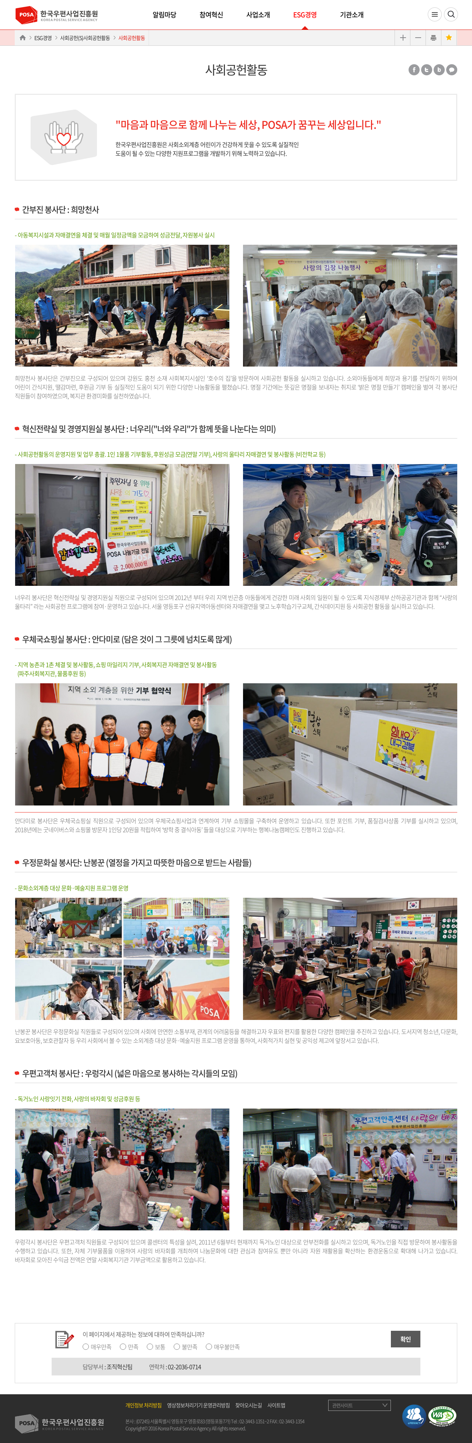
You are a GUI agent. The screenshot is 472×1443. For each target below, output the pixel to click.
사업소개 (258, 15)
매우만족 (101, 1346)
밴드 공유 (439, 69)
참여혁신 (211, 15)
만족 (133, 1346)
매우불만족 (227, 1346)
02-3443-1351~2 (254, 1421)
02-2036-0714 (184, 1366)
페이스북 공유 (414, 69)
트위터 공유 (426, 69)
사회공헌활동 (131, 37)
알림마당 (164, 15)
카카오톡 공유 (451, 69)
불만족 (189, 1346)
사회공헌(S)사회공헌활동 (85, 37)
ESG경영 (305, 15)
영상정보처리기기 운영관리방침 (198, 1405)
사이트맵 (276, 1405)
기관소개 (352, 15)
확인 (405, 1338)
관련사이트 (342, 1405)
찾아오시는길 (248, 1405)
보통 (160, 1346)
